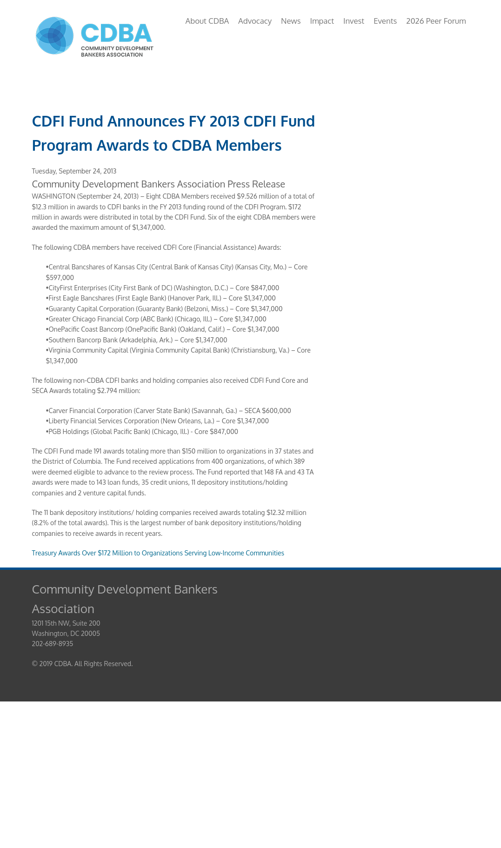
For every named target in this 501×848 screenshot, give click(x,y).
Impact (322, 21)
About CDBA (207, 21)
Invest (353, 21)
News (291, 21)
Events (385, 21)
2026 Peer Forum (436, 21)
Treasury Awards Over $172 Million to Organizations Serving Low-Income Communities (158, 553)
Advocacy (255, 21)
